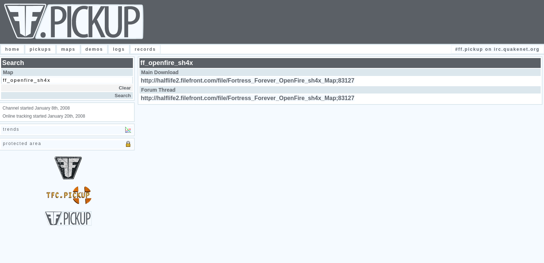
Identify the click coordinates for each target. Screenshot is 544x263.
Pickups (40, 49)
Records (145, 49)
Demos (94, 49)
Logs (119, 49)
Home (12, 49)
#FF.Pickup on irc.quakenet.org (497, 49)
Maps (68, 49)
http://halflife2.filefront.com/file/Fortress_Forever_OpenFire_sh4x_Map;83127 (248, 80)
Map (8, 72)
